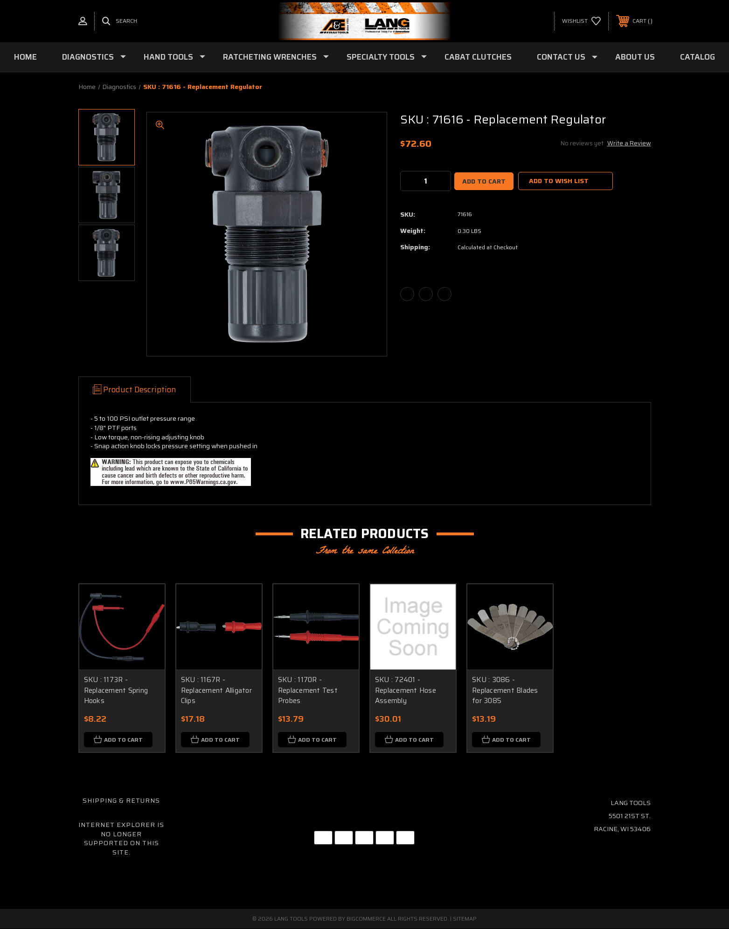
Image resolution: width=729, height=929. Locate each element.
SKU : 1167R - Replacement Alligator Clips (216, 690)
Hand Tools (174, 57)
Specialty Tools (387, 57)
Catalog (697, 57)
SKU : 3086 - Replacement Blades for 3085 (505, 690)
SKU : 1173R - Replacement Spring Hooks (116, 690)
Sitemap (465, 919)
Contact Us (567, 57)
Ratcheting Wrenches (276, 57)
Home (25, 57)
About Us (635, 57)
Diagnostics (94, 57)
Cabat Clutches (478, 57)
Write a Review (629, 143)
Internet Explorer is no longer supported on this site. (121, 839)
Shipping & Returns (121, 801)
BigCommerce (366, 919)
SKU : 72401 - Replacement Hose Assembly (405, 690)
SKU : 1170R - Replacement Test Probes (308, 690)
